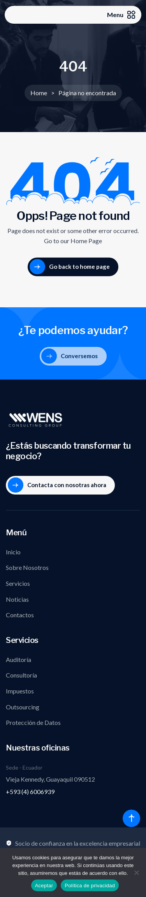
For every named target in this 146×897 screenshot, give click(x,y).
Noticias (17, 599)
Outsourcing (22, 707)
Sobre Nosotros (27, 567)
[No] (136, 872)
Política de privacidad (90, 885)
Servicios (18, 583)
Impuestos (20, 691)
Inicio (13, 552)
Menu (121, 15)
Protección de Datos (33, 722)
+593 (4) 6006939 (30, 791)
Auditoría (18, 659)
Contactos (20, 614)
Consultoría (21, 675)
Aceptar (44, 885)
